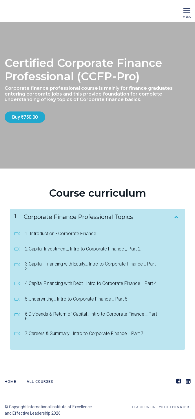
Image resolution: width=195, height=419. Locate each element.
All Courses (40, 379)
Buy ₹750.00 (25, 117)
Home (10, 379)
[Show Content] (176, 213)
